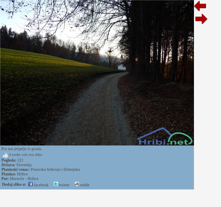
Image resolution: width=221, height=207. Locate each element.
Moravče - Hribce (24, 179)
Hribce (22, 174)
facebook (38, 185)
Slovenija (24, 165)
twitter (62, 185)
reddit (82, 185)
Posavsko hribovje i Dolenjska (55, 169)
